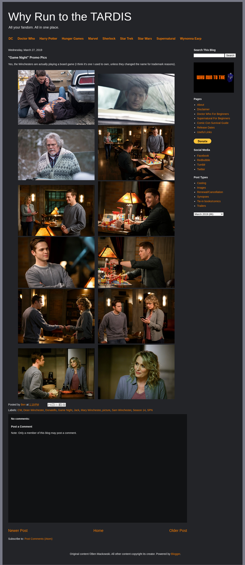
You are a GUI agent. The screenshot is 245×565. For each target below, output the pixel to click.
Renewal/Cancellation (210, 192)
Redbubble (203, 160)
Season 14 (139, 410)
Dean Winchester (33, 410)
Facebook (203, 155)
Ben (23, 404)
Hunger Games (73, 38)
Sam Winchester (121, 410)
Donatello (51, 410)
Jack (76, 410)
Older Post (178, 530)
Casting (201, 183)
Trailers (201, 205)
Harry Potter (48, 38)
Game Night (65, 410)
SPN (150, 410)
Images (201, 187)
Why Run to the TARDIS (70, 16)
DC (11, 38)
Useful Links (204, 132)
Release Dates (206, 127)
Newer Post (18, 530)
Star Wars (145, 38)
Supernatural (166, 38)
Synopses (203, 196)
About (200, 104)
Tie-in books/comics (209, 201)
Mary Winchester (91, 410)
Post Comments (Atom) (38, 538)
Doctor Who (26, 38)
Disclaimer (203, 109)
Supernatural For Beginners (213, 118)
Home (98, 530)
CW (20, 410)
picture (106, 410)
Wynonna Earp (190, 38)
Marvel (93, 38)
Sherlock (109, 38)
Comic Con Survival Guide (213, 122)
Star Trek (126, 38)
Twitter (201, 169)
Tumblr (201, 164)
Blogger (175, 553)
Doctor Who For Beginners (213, 113)
